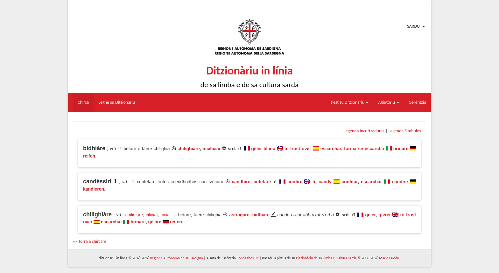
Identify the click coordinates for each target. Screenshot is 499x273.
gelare (154, 221)
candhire (241, 181)
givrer (384, 214)
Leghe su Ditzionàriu (116, 102)
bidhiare (261, 214)
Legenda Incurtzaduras (364, 131)
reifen (89, 155)
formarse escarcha (364, 148)
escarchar (330, 148)
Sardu (413, 26)
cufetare (262, 181)
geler (370, 214)
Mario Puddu (389, 258)
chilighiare (189, 148)
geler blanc (263, 148)
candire (400, 181)
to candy (322, 181)
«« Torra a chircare (89, 241)
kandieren (93, 189)
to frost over (298, 148)
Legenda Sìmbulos (405, 131)
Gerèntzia (417, 102)
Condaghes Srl (248, 258)
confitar (349, 181)
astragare (239, 214)
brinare (400, 148)
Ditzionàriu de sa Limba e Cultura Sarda (326, 258)
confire (294, 181)
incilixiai (211, 148)
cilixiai (152, 214)
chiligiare (134, 214)
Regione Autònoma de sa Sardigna (176, 258)
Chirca (83, 102)
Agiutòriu (388, 102)
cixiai (165, 214)
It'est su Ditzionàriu (349, 102)
